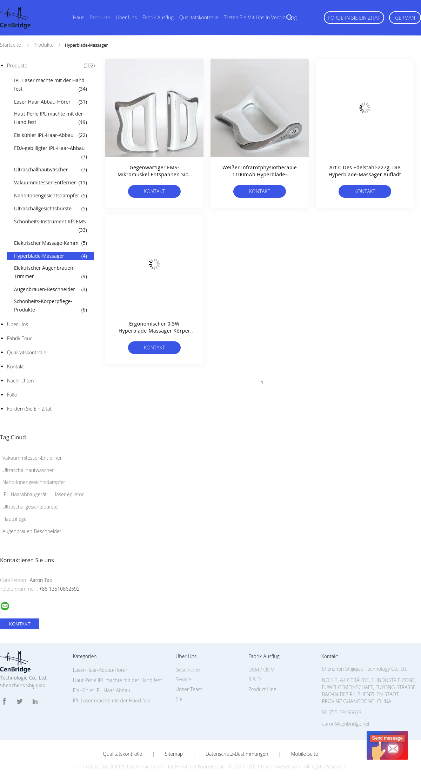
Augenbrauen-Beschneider (50, 289)
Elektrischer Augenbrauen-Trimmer (50, 272)
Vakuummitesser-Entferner (50, 182)
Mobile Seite (304, 754)
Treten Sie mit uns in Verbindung (260, 17)
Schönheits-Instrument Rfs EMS (50, 226)
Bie (178, 699)
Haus (78, 17)
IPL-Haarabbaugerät (24, 494)
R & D (254, 679)
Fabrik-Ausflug (158, 17)
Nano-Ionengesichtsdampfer (50, 195)
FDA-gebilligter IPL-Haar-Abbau (50, 153)
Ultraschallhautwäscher (50, 169)
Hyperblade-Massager (50, 256)
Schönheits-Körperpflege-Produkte (50, 306)
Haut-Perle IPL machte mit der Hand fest (50, 118)
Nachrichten (20, 380)
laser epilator (69, 494)
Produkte (100, 17)
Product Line (262, 689)
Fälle (12, 394)
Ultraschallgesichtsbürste (50, 208)
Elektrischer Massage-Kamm (50, 243)
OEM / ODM (261, 669)
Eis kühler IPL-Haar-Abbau (50, 135)
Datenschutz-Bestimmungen (237, 754)
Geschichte (187, 669)
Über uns (126, 17)
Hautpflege (14, 519)
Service (183, 679)
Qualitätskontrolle (199, 17)
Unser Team (188, 689)
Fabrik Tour (19, 338)
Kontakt (15, 366)
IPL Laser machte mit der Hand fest (50, 85)
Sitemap (174, 754)
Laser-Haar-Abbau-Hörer (50, 102)
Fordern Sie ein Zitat (354, 17)
